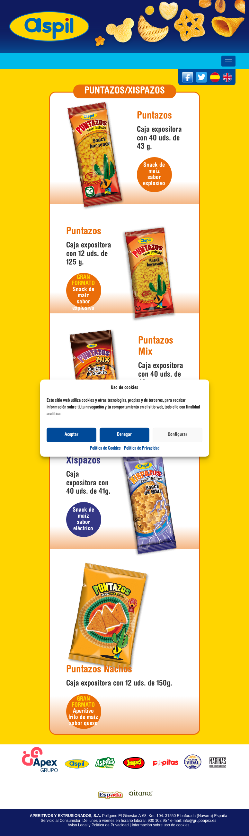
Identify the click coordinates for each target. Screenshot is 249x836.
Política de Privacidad (141, 448)
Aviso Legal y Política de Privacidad (98, 825)
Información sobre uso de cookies (160, 825)
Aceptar (71, 434)
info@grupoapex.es (199, 820)
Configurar (177, 434)
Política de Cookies (105, 448)
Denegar (124, 434)
